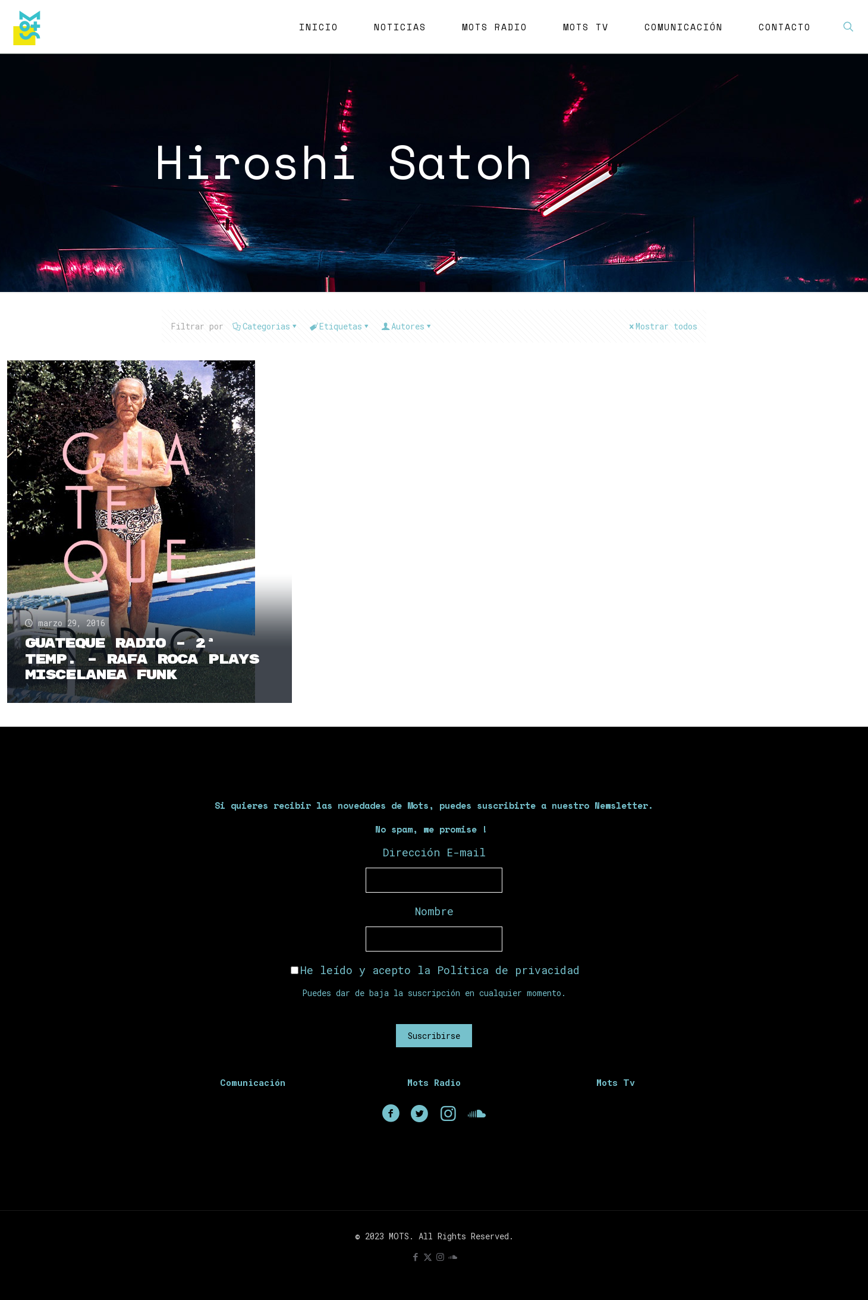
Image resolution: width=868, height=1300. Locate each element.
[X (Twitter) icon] (427, 1257)
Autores (407, 326)
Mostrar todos (662, 326)
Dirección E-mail (434, 852)
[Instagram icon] (440, 1257)
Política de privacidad (508, 970)
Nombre (434, 911)
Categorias (265, 326)
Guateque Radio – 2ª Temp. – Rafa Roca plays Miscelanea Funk (142, 659)
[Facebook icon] (415, 1257)
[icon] (452, 1257)
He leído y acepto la (435, 969)
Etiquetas (339, 326)
